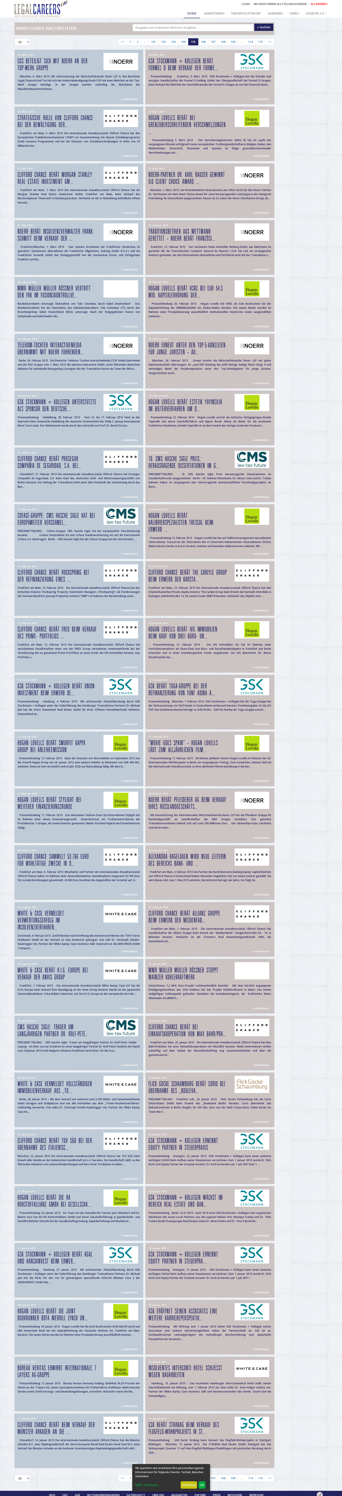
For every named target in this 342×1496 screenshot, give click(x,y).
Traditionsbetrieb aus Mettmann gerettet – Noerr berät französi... (182, 235)
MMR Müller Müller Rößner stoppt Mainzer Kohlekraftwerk (183, 974)
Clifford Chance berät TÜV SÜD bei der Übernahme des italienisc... (55, 1144)
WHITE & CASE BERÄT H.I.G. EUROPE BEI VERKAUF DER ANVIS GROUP (53, 974)
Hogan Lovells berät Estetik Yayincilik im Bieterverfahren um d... (185, 405)
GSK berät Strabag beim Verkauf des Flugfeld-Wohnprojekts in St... (184, 1428)
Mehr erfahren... (147, 1485)
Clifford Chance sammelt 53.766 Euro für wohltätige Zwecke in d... (53, 860)
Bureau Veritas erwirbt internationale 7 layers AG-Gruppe (57, 1371)
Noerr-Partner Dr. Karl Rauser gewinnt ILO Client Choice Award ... (187, 178)
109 (233, 42)
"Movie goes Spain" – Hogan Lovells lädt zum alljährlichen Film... (183, 746)
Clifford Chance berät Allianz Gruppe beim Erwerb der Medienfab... (184, 917)
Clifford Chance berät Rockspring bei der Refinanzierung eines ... (53, 576)
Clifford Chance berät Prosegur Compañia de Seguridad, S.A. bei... (49, 462)
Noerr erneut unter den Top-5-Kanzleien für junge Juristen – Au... (187, 348)
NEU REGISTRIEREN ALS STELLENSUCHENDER (280, 4)
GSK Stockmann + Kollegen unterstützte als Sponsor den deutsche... (57, 405)
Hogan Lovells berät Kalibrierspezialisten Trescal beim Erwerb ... (181, 523)
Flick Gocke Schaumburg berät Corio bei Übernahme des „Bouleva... (187, 1087)
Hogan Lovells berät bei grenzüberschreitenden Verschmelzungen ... (187, 125)
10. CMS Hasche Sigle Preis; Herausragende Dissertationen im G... (184, 462)
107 (213, 42)
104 (183, 42)
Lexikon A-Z (315, 14)
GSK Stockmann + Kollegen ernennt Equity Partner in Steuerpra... (183, 1258)
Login (246, 4)
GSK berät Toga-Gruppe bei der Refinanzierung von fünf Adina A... (182, 689)
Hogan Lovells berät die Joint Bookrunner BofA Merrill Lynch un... (53, 1315)
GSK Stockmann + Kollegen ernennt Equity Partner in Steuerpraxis (183, 1144)
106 (203, 42)
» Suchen (263, 27)
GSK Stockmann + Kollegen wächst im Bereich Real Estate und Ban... (186, 1201)
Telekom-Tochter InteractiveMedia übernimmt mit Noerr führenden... (51, 348)
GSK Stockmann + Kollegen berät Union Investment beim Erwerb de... (56, 689)
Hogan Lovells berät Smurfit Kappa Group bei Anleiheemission (52, 746)
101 (153, 42)
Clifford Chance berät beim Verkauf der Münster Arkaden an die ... (56, 1428)
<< (122, 42)
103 (173, 42)
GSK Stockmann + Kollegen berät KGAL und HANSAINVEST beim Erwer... (55, 1258)
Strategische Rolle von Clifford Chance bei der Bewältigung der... (55, 121)
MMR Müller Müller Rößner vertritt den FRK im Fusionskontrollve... (54, 292)
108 (223, 42)
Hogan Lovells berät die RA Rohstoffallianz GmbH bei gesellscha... (54, 1201)
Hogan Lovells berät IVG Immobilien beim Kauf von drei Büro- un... (183, 633)
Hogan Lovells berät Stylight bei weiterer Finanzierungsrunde (49, 803)
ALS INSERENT (319, 4)
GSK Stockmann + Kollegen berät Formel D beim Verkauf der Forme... (183, 64)
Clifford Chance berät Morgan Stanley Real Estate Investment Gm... (55, 178)
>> (270, 42)
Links (294, 14)
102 (163, 42)
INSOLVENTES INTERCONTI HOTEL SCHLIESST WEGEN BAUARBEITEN (185, 1371)
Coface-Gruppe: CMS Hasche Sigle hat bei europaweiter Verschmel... (56, 519)
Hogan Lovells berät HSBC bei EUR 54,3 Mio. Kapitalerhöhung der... (186, 292)
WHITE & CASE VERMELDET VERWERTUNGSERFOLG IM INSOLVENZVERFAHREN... (41, 920)
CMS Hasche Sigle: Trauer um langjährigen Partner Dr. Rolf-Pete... (53, 1030)
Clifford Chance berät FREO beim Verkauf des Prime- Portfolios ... (57, 633)
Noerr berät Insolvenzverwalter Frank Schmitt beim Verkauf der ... (55, 235)
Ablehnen (189, 1485)
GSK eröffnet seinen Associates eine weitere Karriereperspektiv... (183, 1315)
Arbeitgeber (214, 14)
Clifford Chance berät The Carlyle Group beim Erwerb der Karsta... (188, 576)
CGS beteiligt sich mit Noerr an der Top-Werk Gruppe (53, 64)
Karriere (275, 14)
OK (202, 1485)
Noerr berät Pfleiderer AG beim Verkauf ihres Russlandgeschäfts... (187, 803)
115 (260, 42)
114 (250, 42)
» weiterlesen (129, 99)
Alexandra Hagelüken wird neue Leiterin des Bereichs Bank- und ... (187, 860)
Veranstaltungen (246, 14)
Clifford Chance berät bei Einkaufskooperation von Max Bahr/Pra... (187, 1030)
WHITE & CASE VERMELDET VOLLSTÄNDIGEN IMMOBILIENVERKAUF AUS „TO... (55, 1087)
